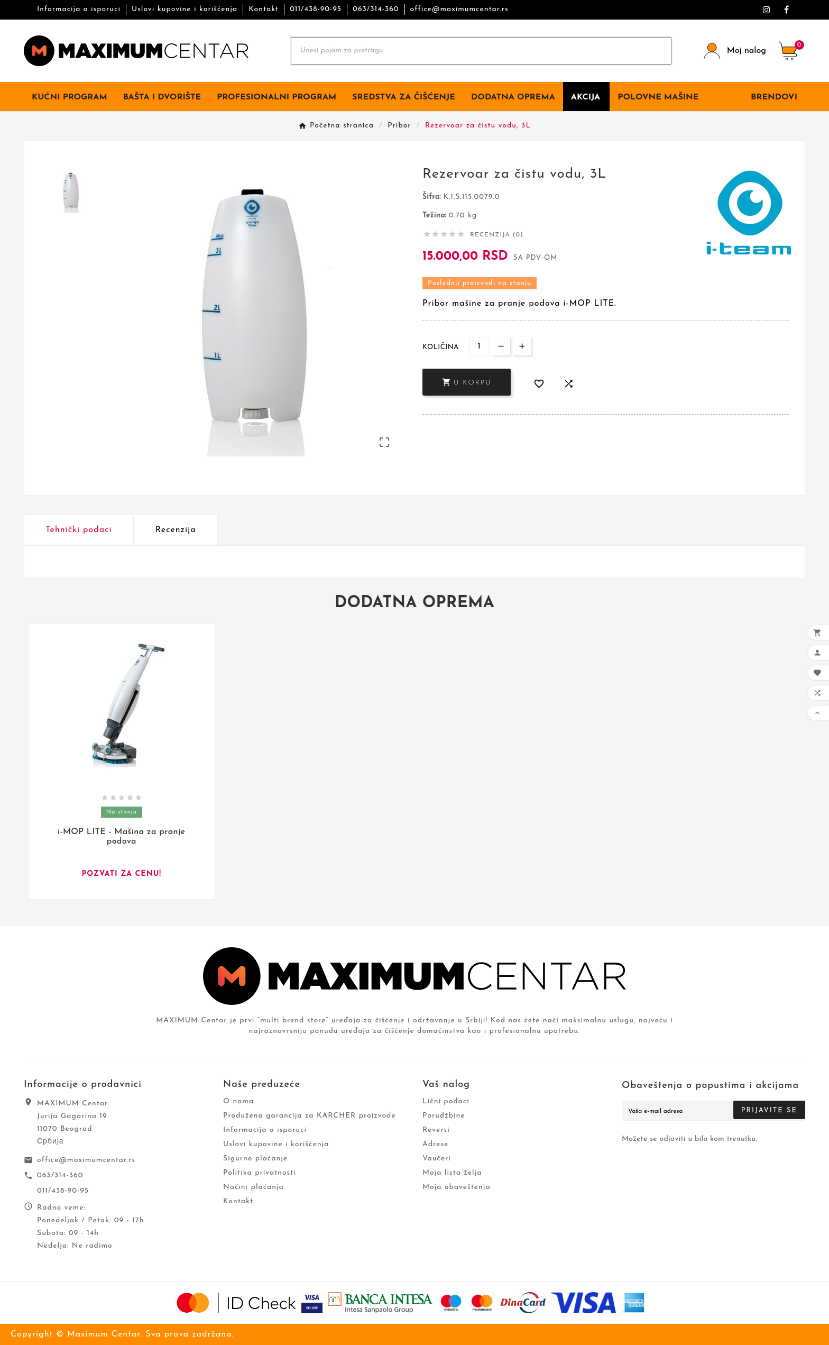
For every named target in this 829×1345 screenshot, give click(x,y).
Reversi (436, 1130)
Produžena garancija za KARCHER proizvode (309, 1116)
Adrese (435, 1144)
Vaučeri (436, 1159)
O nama (238, 1101)
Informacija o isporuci (79, 9)
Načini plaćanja (253, 1187)
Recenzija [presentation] (175, 530)
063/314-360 (376, 9)
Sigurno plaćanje (255, 1159)
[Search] (481, 51)
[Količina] (479, 346)
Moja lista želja (452, 1173)
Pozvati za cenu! (121, 874)
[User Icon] (735, 51)
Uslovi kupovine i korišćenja (184, 9)
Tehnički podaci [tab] (78, 530)
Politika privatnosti (259, 1173)
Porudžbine (443, 1116)
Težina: (435, 215)
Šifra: (432, 197)
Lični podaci (445, 1101)
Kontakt (263, 9)
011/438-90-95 (316, 9)
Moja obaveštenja (456, 1187)
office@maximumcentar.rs (459, 9)
